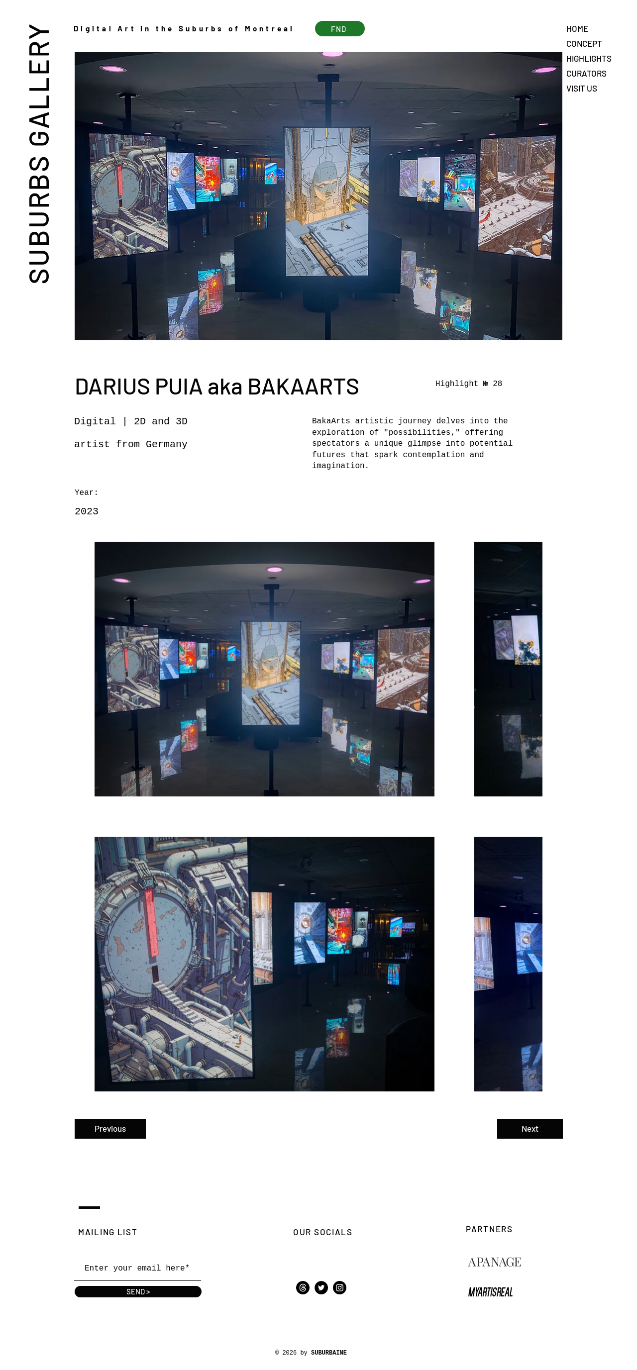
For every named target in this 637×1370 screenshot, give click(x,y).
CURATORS (586, 73)
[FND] (340, 28)
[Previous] (110, 1129)
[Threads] (303, 1287)
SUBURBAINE (329, 1353)
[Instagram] (339, 1287)
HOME (577, 28)
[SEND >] (138, 1291)
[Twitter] (321, 1287)
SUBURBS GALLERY (37, 153)
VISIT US (581, 88)
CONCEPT (584, 43)
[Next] (530, 1129)
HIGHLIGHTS (589, 58)
